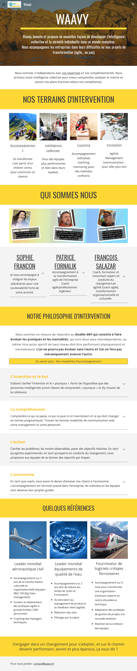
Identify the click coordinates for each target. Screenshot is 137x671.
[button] (4, 4)
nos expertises (71, 73)
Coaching (83, 145)
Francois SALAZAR (107, 261)
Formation (114, 145)
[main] (73, 20)
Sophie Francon (24, 261)
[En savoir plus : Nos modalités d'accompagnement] (68, 361)
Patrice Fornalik (65, 261)
